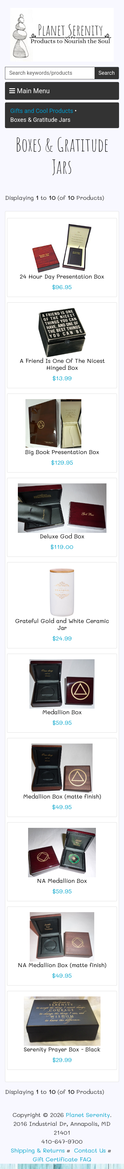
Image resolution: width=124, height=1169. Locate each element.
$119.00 (62, 547)
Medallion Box (62, 712)
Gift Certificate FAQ (62, 1159)
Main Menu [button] (29, 91)
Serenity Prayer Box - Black (62, 1049)
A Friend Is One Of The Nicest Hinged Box (62, 364)
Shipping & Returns (38, 1150)
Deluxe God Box (62, 536)
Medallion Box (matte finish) (62, 796)
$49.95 (62, 807)
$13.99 (62, 378)
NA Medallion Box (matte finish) (62, 964)
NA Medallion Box (62, 880)
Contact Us (90, 1150)
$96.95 (62, 287)
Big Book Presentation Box (62, 451)
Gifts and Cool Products (41, 110)
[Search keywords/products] (50, 73)
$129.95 (62, 462)
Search (107, 73)
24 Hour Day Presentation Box (62, 276)
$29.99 (62, 1060)
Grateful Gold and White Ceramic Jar (62, 624)
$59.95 (62, 722)
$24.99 (62, 638)
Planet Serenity (88, 1115)
